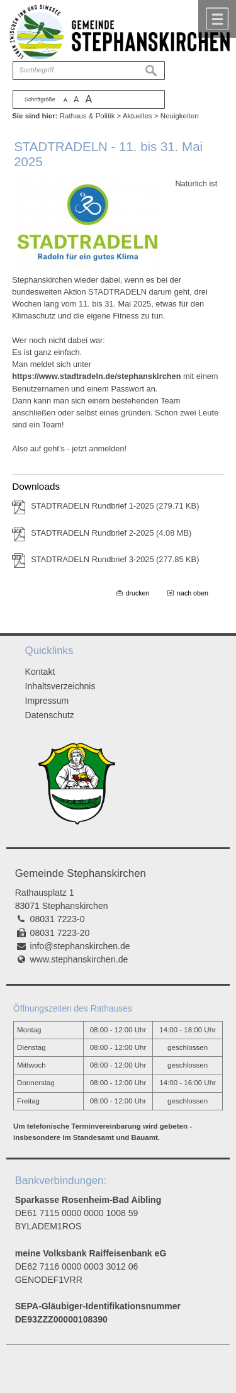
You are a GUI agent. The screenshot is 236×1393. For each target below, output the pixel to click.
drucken (138, 593)
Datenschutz (49, 715)
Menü (217, 19)
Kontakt (40, 672)
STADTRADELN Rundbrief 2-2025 (111, 533)
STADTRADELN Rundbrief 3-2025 (115, 559)
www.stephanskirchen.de (79, 959)
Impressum (47, 701)
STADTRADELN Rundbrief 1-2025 (115, 505)
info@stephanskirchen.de (80, 946)
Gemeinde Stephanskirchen (80, 873)
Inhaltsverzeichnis (60, 686)
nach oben (192, 593)
